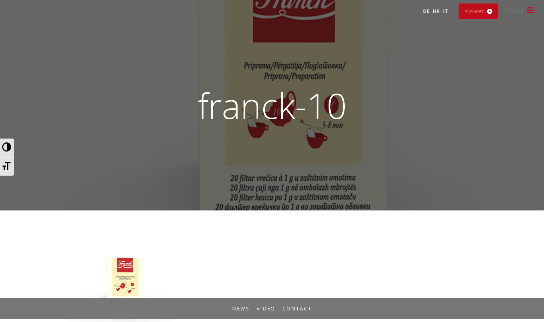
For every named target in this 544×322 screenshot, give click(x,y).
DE (426, 11)
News (241, 308)
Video (266, 308)
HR (436, 11)
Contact (297, 308)
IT (445, 11)
